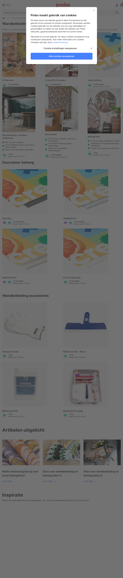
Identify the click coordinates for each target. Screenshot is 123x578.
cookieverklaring (60, 42)
